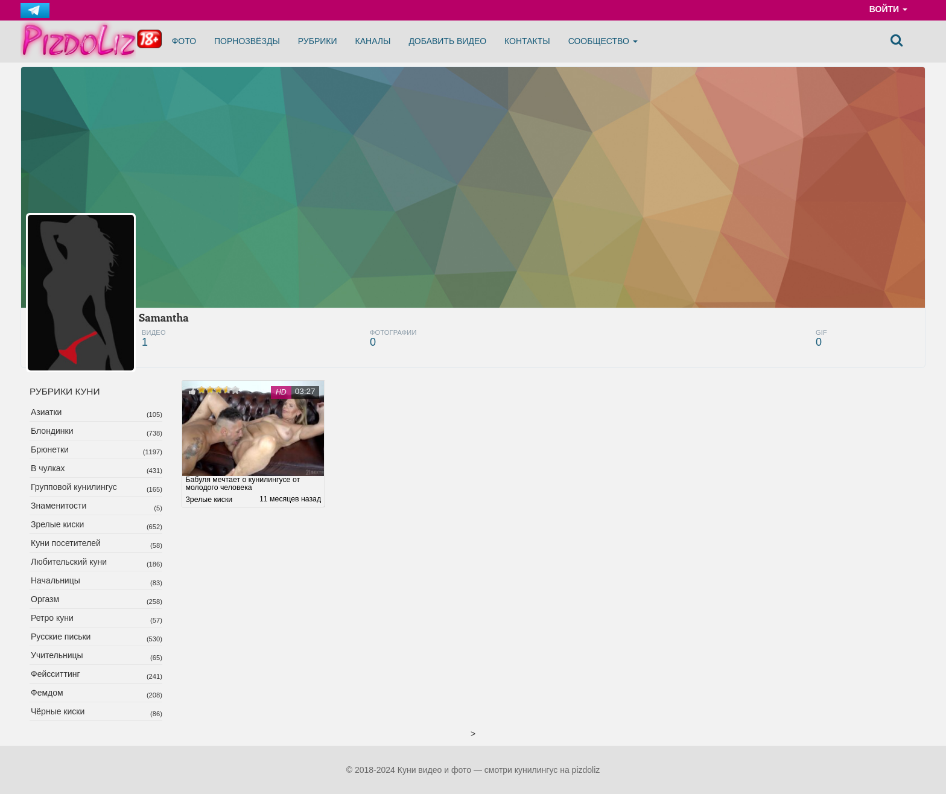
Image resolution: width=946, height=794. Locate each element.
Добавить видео (447, 41)
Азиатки (46, 412)
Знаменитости (58, 505)
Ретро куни (52, 618)
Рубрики (317, 41)
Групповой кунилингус (74, 487)
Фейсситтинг (55, 674)
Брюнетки (50, 449)
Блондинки (52, 431)
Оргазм (45, 599)
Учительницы (57, 655)
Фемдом (47, 692)
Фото (184, 41)
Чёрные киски (57, 711)
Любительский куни (69, 562)
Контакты (527, 41)
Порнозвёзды (247, 41)
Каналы (373, 41)
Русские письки (60, 636)
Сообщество (603, 41)
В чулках (48, 468)
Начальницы (55, 580)
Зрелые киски (57, 524)
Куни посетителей (66, 543)
